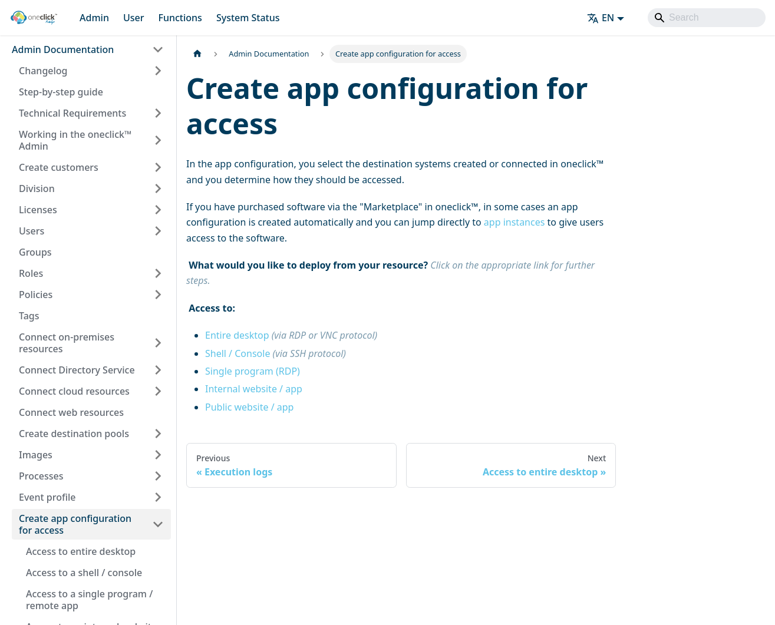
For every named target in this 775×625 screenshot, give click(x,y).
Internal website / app (253, 388)
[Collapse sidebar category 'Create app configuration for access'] (158, 524)
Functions (180, 17)
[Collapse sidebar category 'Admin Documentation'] (158, 49)
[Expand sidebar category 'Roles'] (158, 273)
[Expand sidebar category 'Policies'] (158, 294)
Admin (94, 17)
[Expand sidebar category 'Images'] (158, 454)
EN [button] (600, 17)
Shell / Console (275, 353)
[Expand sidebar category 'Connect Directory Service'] (158, 370)
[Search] (707, 17)
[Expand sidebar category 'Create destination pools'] (158, 433)
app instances (514, 222)
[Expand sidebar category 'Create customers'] (158, 167)
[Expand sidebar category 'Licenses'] (158, 209)
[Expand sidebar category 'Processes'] (158, 476)
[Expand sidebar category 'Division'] (158, 188)
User (133, 17)
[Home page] (197, 54)
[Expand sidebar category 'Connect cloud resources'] (158, 391)
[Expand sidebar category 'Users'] (158, 230)
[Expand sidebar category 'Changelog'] (158, 70)
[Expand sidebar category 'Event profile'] (158, 497)
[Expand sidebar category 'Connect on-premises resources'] (158, 343)
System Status (248, 17)
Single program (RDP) (252, 371)
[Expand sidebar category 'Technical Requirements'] (158, 113)
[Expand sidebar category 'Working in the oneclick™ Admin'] (158, 140)
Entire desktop (291, 335)
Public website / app (249, 407)
